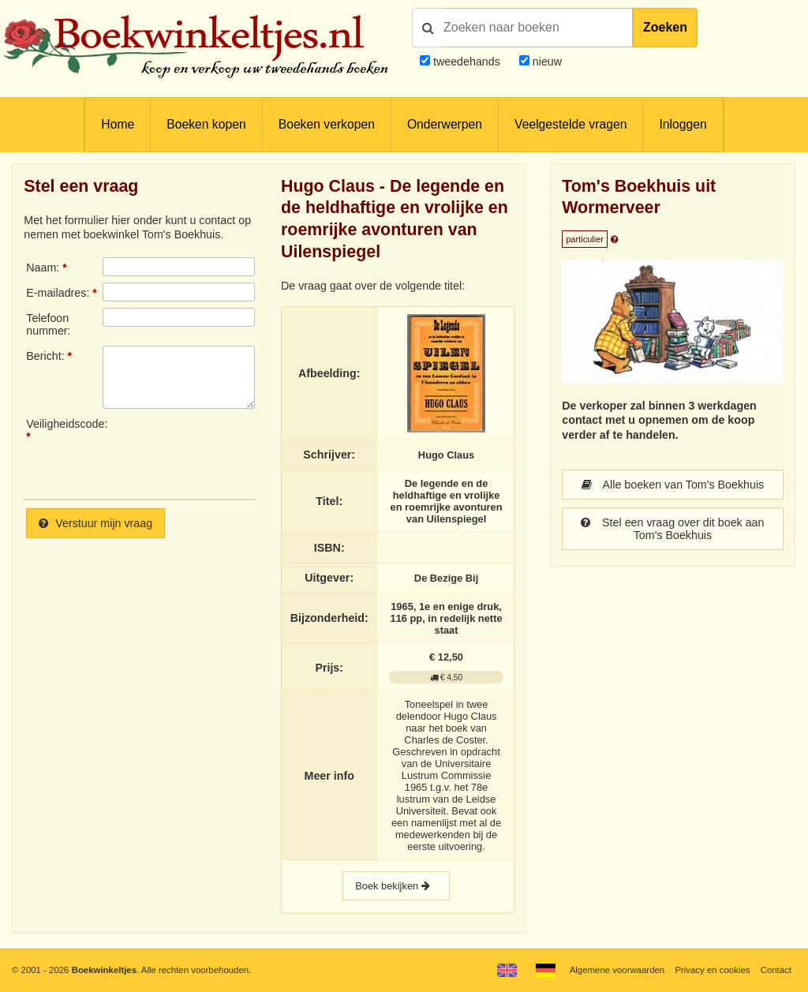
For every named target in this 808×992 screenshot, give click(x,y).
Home (117, 124)
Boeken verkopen (327, 124)
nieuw (545, 61)
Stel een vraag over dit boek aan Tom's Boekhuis (672, 528)
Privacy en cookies (712, 970)
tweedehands (466, 61)
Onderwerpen (444, 124)
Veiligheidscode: (64, 423)
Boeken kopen (205, 124)
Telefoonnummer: (48, 324)
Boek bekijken (396, 886)
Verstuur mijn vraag (95, 523)
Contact (776, 970)
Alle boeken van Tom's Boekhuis (673, 484)
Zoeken (665, 27)
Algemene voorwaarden (617, 970)
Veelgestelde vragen (570, 124)
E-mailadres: (57, 292)
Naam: (42, 267)
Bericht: (45, 356)
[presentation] (234, 452)
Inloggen (682, 124)
